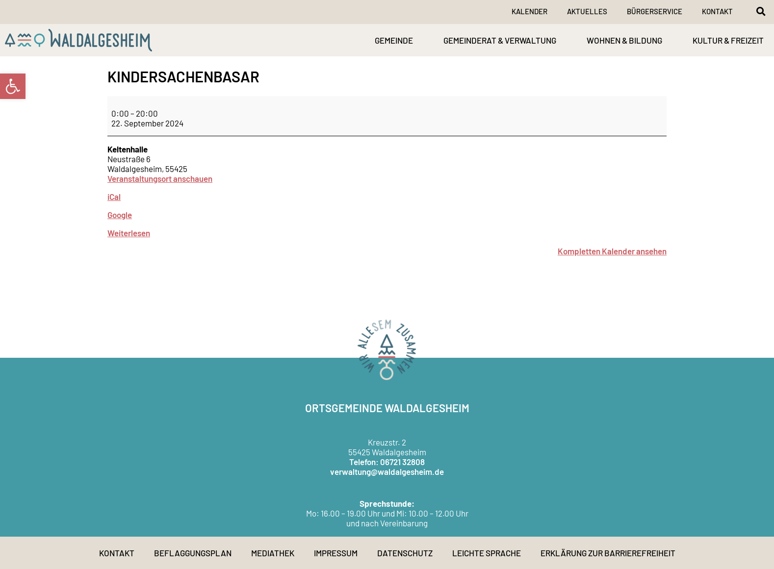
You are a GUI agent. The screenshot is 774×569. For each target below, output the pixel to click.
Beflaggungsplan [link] (193, 553)
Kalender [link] (529, 11)
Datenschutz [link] (405, 553)
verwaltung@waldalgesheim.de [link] (387, 471)
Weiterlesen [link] (128, 233)
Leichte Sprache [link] (486, 553)
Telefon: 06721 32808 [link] (387, 462)
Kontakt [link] (717, 11)
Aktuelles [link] (587, 11)
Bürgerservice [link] (654, 11)
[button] (760, 11)
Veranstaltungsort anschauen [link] (159, 178)
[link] (13, 86)
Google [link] (119, 215)
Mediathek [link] (272, 553)
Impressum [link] (336, 553)
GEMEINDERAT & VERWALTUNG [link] (499, 40)
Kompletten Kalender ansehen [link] (612, 251)
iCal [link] (114, 196)
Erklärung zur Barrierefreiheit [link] (608, 553)
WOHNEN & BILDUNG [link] (624, 40)
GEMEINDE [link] (394, 40)
